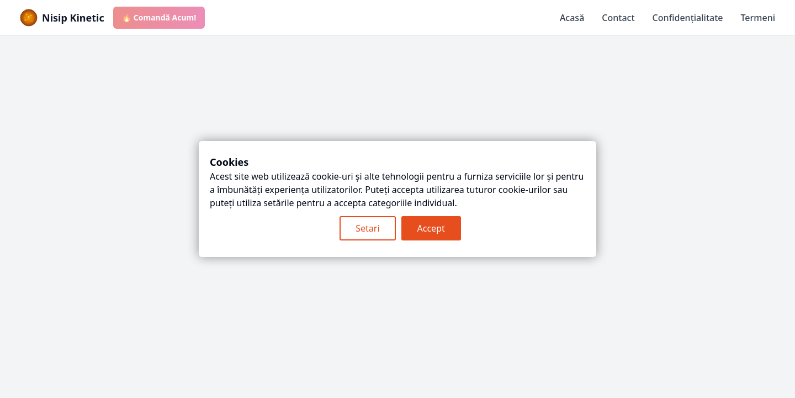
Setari (367, 228)
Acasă (572, 18)
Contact (618, 18)
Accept (431, 228)
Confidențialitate (688, 18)
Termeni (757, 18)
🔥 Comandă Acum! (159, 17)
